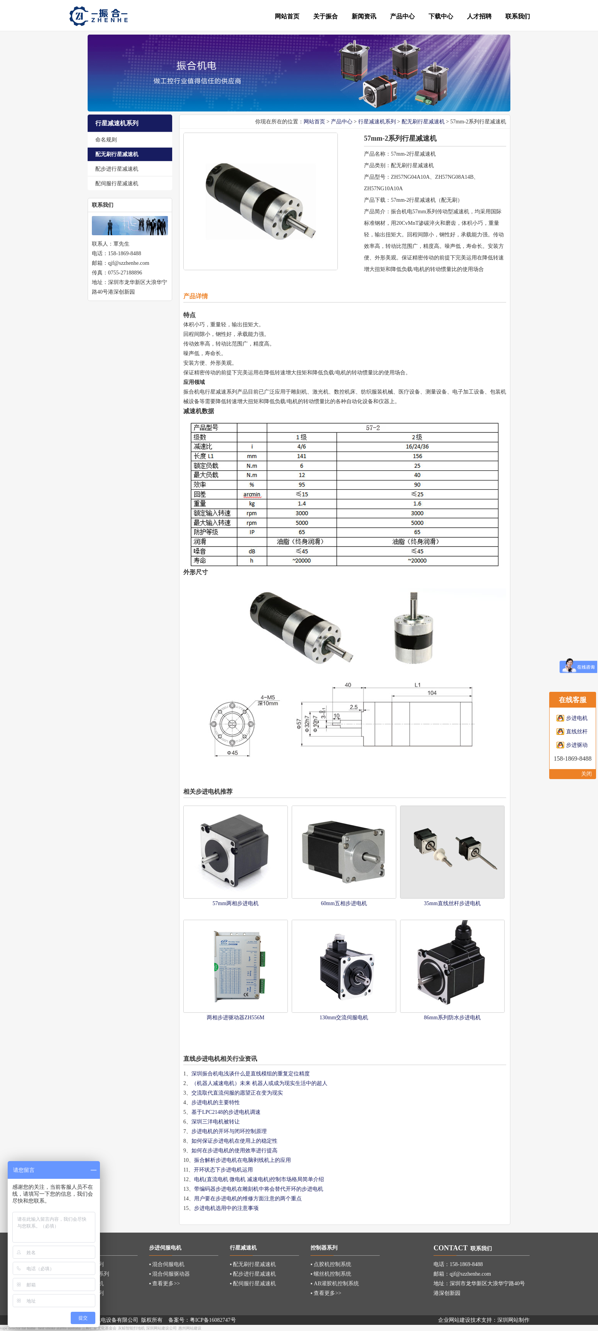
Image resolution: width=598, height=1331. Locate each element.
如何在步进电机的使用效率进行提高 (234, 1150)
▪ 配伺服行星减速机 (253, 1283)
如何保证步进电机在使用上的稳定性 (234, 1141)
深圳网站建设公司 (161, 1328)
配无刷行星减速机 (116, 154)
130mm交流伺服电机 (344, 1017)
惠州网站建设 (189, 1328)
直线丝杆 (577, 731)
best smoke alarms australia (59, 1328)
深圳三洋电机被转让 (215, 1122)
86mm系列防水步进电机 (452, 1017)
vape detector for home (17, 1328)
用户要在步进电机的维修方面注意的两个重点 (248, 1198)
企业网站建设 (454, 1320)
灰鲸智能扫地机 (131, 1328)
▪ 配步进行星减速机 (253, 1274)
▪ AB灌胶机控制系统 (335, 1283)
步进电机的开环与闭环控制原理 (229, 1131)
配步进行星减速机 (116, 169)
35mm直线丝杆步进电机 (452, 903)
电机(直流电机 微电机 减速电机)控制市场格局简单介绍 (259, 1179)
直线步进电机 (201, 1058)
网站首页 (314, 122)
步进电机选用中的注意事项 (226, 1208)
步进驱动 (577, 745)
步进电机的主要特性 (215, 1102)
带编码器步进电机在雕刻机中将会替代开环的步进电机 (258, 1189)
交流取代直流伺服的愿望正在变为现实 (237, 1093)
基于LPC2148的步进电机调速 (226, 1112)
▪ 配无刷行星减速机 (253, 1264)
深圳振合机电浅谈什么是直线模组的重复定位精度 (250, 1074)
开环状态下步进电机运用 (223, 1170)
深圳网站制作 (513, 1320)
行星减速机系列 (377, 122)
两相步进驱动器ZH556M (235, 1017)
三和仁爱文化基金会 (99, 1328)
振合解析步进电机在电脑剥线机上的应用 (242, 1160)
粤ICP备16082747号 (213, 1320)
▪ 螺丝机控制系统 (331, 1274)
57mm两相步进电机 (236, 903)
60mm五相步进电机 (344, 903)
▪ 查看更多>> (164, 1283)
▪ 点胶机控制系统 (331, 1264)
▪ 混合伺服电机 (166, 1264)
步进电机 (577, 718)
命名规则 (106, 140)
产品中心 (341, 122)
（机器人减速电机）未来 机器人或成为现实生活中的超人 (259, 1083)
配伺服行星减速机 (116, 183)
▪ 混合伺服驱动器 (169, 1274)
